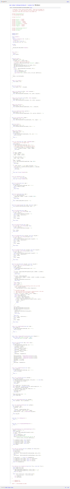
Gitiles (6, 487)
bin (33, 5)
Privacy (9, 487)
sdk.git (13, 5)
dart (10, 5)
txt (65, 487)
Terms (12, 487)
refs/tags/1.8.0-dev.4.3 (21, 5)
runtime (30, 5)
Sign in (68, 1)
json (68, 487)
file (31, 7)
